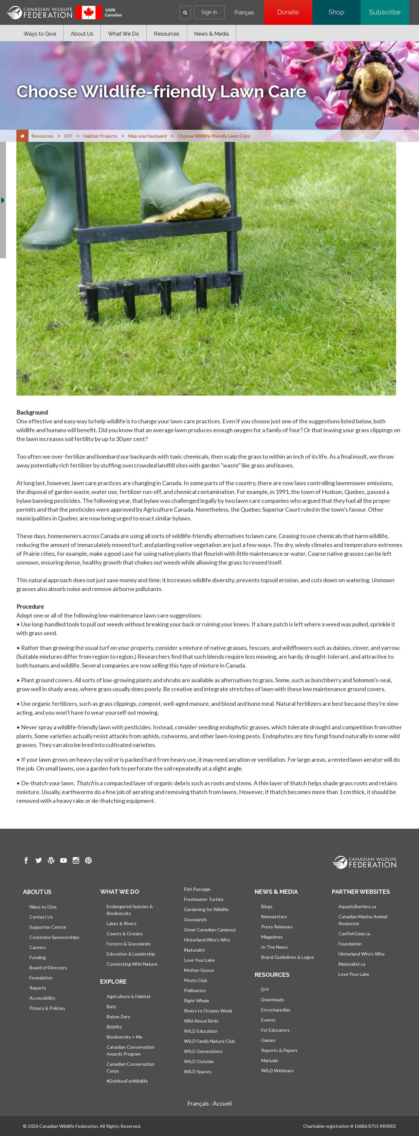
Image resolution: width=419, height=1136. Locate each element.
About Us (82, 34)
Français (244, 13)
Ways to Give (40, 34)
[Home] (22, 136)
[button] (185, 12)
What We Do (123, 34)
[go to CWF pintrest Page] (88, 861)
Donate (294, 12)
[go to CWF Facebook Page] (26, 861)
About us (37, 891)
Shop (345, 12)
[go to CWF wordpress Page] (51, 861)
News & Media (211, 34)
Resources (166, 34)
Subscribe (389, 12)
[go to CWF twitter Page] (38, 861)
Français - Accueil (209, 1103)
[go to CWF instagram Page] (76, 861)
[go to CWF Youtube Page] (63, 861)
